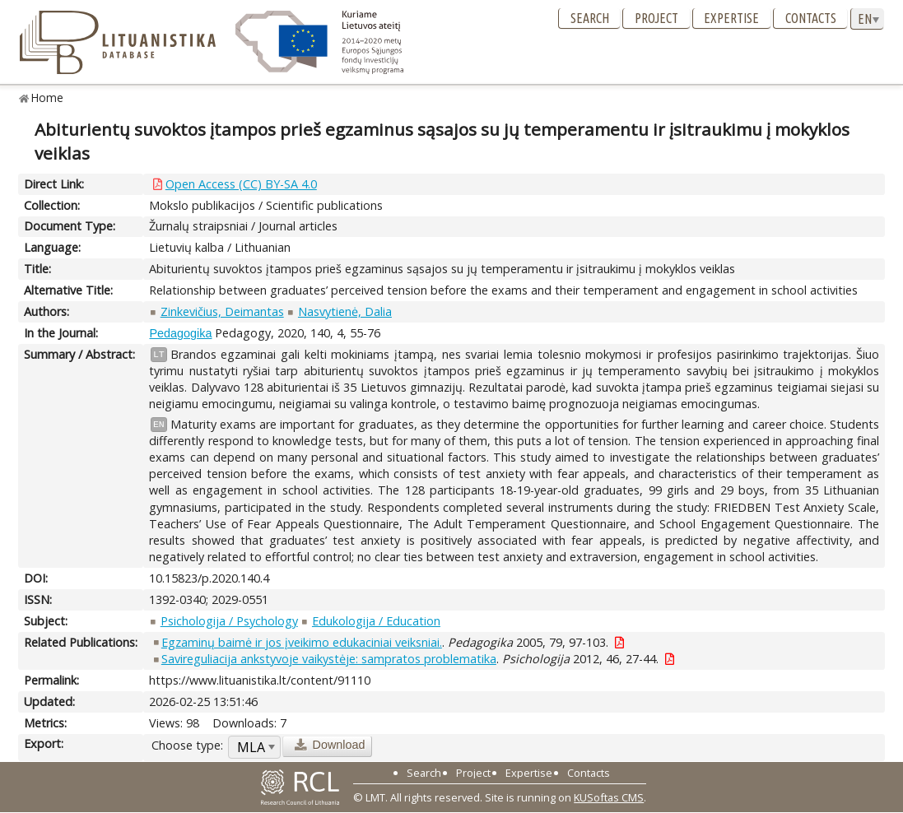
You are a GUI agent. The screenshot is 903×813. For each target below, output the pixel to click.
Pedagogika (180, 333)
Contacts (810, 18)
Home (47, 97)
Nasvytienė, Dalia (345, 311)
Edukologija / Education (376, 621)
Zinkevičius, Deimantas (222, 311)
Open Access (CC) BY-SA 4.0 (241, 184)
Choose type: (187, 745)
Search (589, 18)
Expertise (731, 18)
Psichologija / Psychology (229, 621)
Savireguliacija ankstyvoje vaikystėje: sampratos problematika (328, 659)
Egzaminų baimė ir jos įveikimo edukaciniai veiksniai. (301, 642)
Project (656, 18)
